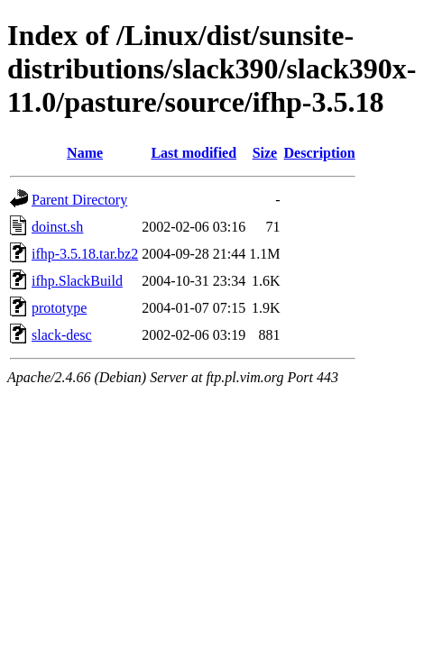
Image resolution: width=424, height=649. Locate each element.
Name (85, 152)
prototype (59, 307)
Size (265, 152)
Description (319, 152)
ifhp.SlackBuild (77, 280)
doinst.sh (57, 226)
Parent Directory (79, 199)
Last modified (193, 152)
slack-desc (62, 335)
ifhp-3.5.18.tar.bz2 (85, 253)
